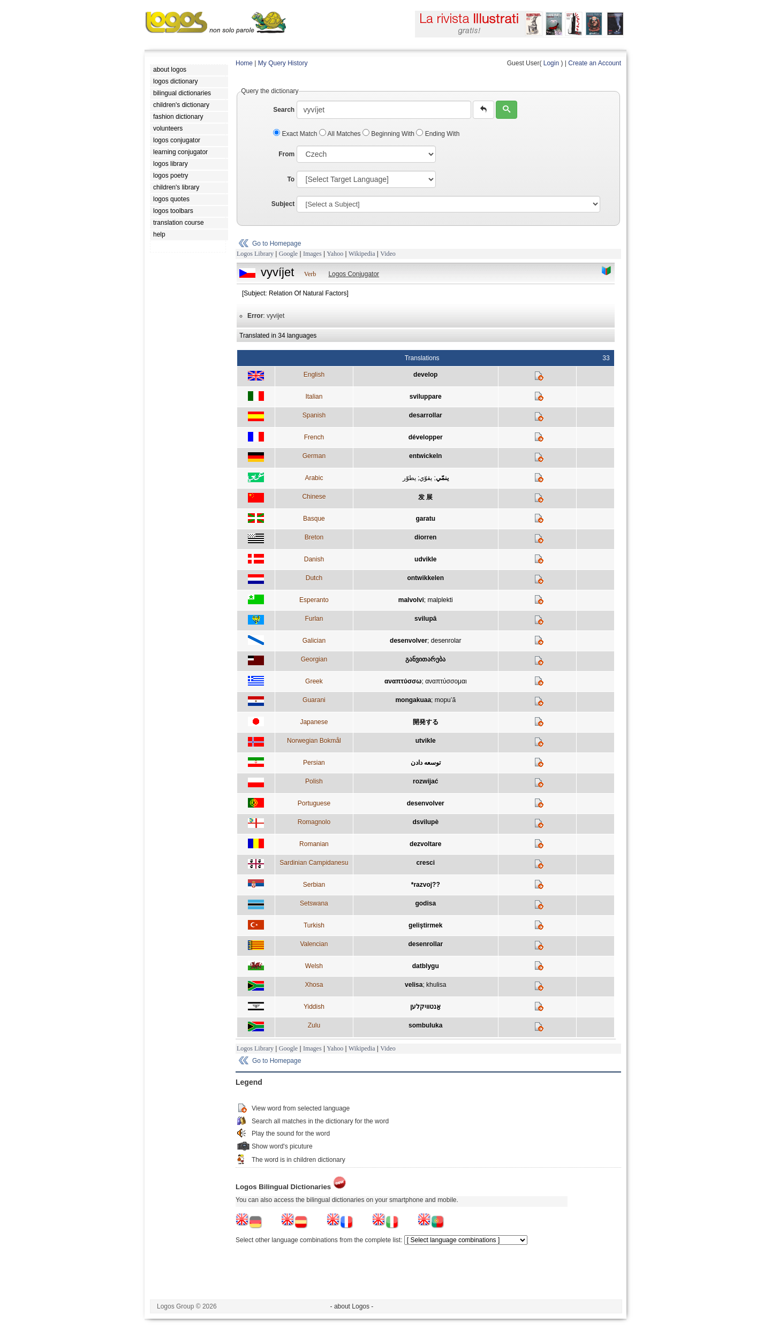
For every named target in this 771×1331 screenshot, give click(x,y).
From (286, 154)
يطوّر (409, 478)
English (314, 374)
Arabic (314, 478)
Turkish (314, 925)
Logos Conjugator (353, 274)
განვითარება (425, 659)
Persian (314, 762)
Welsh (314, 966)
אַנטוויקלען (425, 1006)
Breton (314, 537)
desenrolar (446, 640)
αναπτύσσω (403, 681)
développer (426, 437)
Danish (314, 559)
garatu (425, 518)
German (314, 456)
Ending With (437, 134)
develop (425, 374)
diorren (425, 537)
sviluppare (426, 396)
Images (312, 253)
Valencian (314, 944)
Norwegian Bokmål (314, 740)
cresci (425, 862)
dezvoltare (425, 844)
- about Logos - (352, 1306)
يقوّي (425, 478)
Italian (313, 396)
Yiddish (314, 1006)
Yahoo (335, 253)
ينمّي (442, 478)
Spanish (314, 415)
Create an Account (594, 63)
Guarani (314, 700)
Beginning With (389, 134)
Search (283, 109)
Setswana (314, 903)
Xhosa (314, 984)
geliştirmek (425, 925)
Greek (314, 681)
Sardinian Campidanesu (313, 862)
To (290, 179)
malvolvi (411, 600)
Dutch (314, 578)
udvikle (425, 559)
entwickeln (425, 456)
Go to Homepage (276, 243)
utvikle (425, 740)
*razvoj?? (425, 884)
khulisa (436, 984)
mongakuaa (413, 700)
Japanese (314, 722)
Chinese (314, 496)
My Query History (283, 63)
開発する (426, 722)
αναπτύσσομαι (445, 681)
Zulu (314, 1025)
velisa (413, 984)
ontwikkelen (425, 578)
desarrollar (425, 415)
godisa (425, 903)
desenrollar (425, 944)
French (314, 437)
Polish (314, 781)
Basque (314, 518)
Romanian (314, 844)
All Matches (340, 134)
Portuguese (314, 803)
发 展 (425, 497)
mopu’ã (445, 700)
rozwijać (425, 781)
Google (288, 253)
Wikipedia (362, 253)
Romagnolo (314, 822)
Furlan (314, 618)
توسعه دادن (426, 762)
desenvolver (408, 640)
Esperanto (314, 600)
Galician (314, 640)
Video (388, 253)
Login (551, 63)
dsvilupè (425, 822)
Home (244, 63)
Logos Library (255, 253)
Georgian (314, 659)
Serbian (314, 884)
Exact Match (296, 134)
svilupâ (425, 618)
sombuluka (425, 1025)
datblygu (425, 966)
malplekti (439, 600)
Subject (282, 204)
